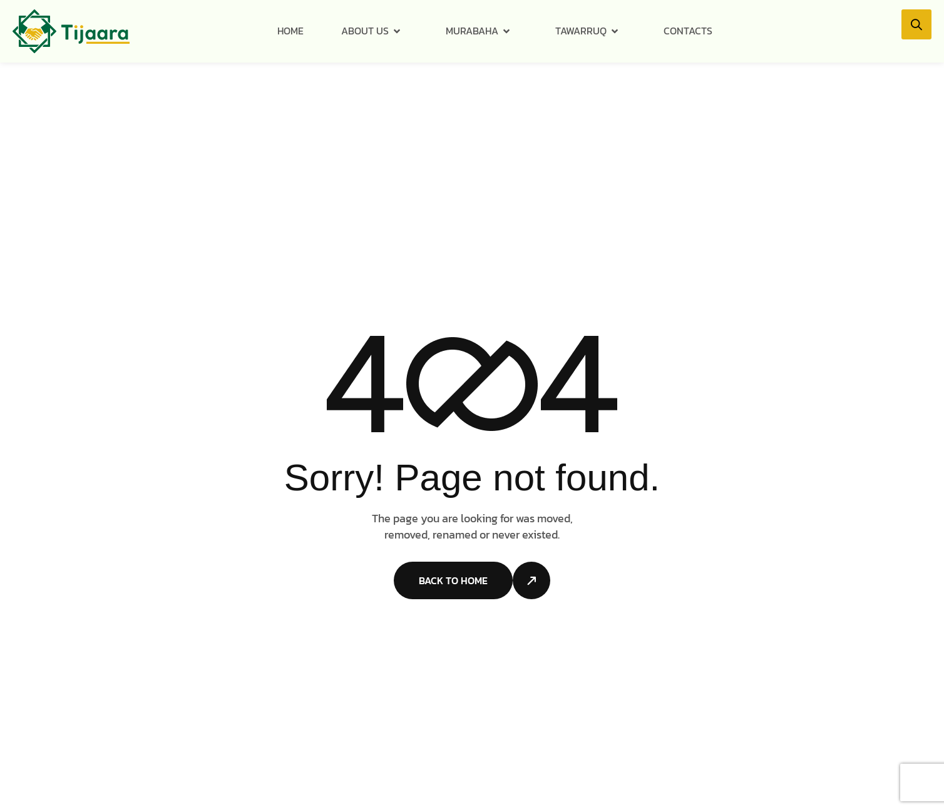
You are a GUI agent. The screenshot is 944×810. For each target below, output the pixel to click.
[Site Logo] (71, 30)
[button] (916, 24)
